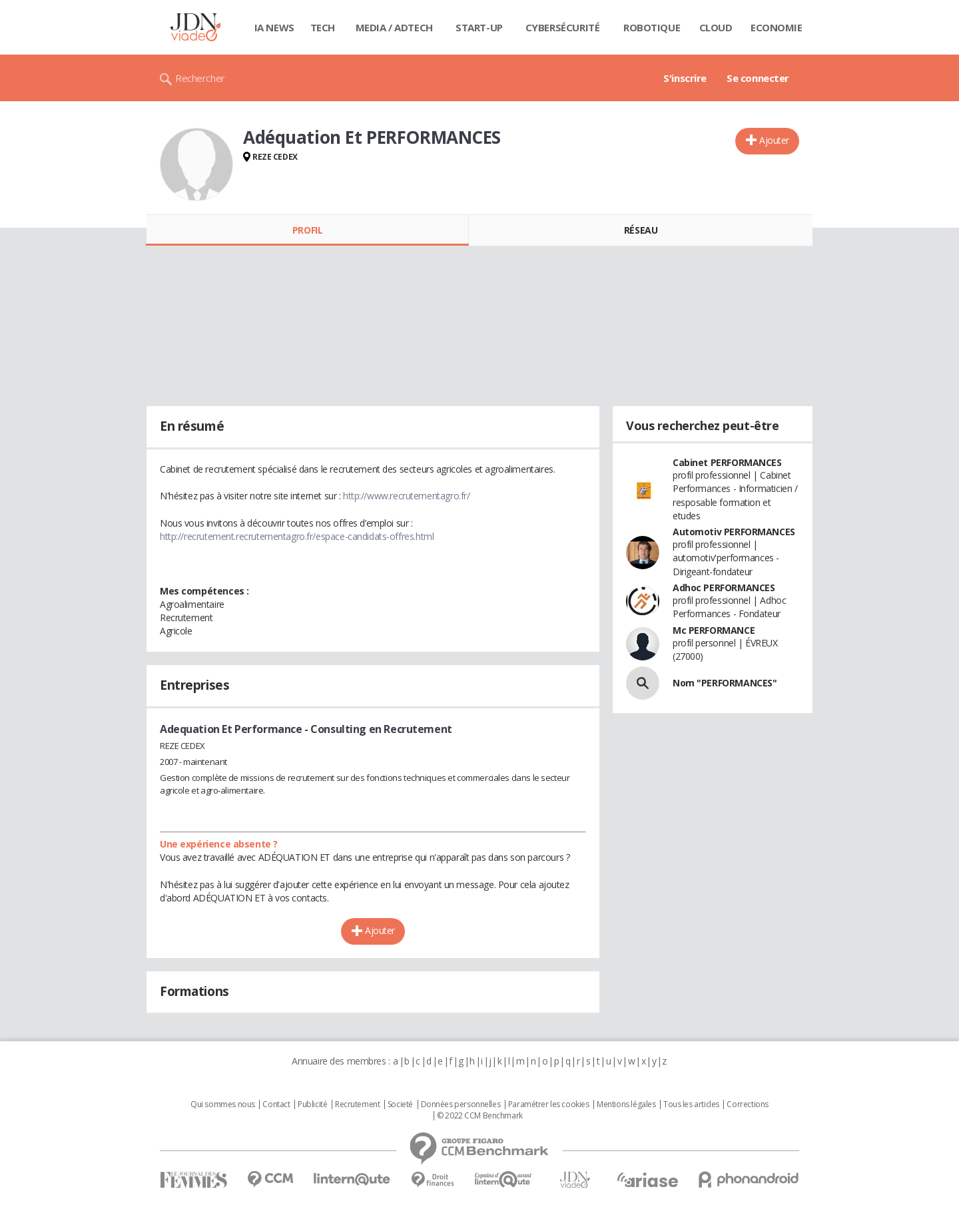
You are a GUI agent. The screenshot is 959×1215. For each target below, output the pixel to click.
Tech (322, 27)
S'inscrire (685, 78)
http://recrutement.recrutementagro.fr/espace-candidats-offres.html (297, 536)
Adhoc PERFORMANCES (724, 587)
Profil (307, 230)
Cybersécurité (562, 27)
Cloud (716, 27)
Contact (276, 1104)
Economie (776, 27)
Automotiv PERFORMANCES (734, 531)
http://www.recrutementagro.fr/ (406, 495)
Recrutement (357, 1104)
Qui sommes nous (222, 1104)
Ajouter (774, 140)
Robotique (651, 27)
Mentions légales (626, 1104)
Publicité (312, 1104)
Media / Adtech (394, 27)
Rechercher (200, 78)
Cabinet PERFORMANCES (727, 462)
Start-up (479, 27)
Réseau (640, 230)
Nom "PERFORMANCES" (725, 682)
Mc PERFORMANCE (714, 630)
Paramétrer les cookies (548, 1104)
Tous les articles (691, 1104)
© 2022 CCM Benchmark (480, 1115)
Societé (400, 1104)
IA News (274, 27)
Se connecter (758, 78)
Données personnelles (461, 1104)
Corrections (747, 1104)
